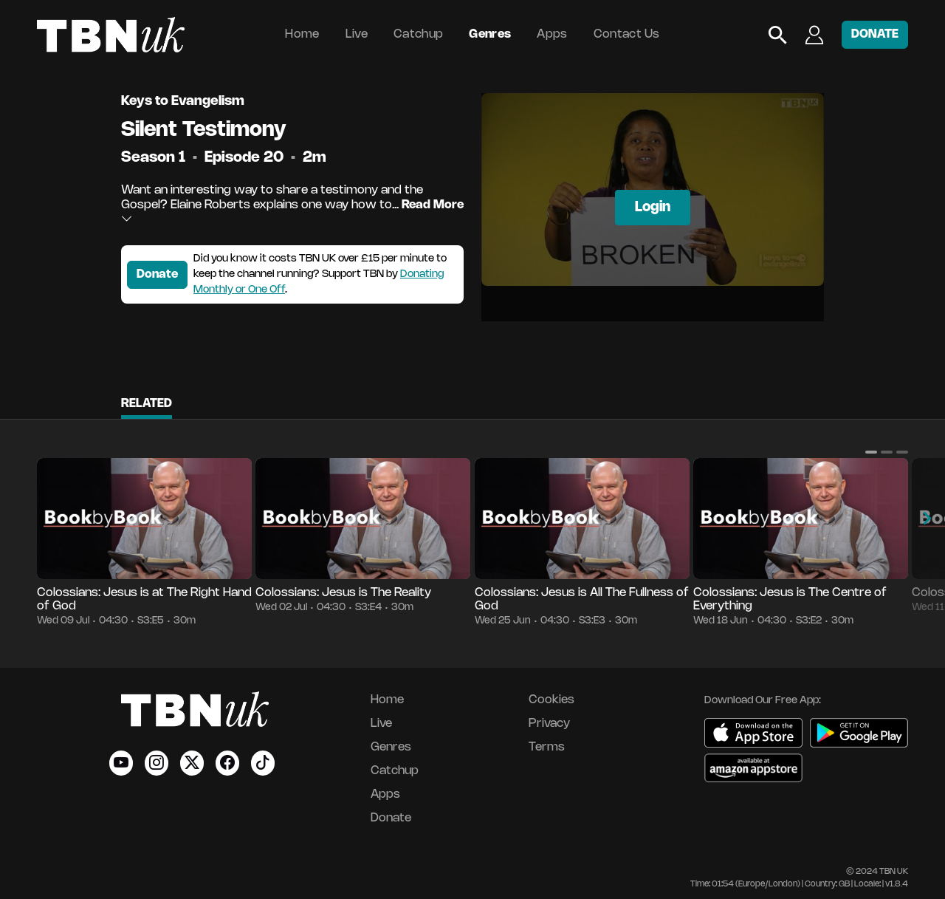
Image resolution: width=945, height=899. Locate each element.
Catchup (418, 34)
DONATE (874, 34)
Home (302, 34)
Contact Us (627, 34)
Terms (547, 747)
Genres (490, 34)
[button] (871, 452)
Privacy (549, 723)
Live (357, 34)
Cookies (551, 699)
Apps (552, 34)
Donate (157, 274)
